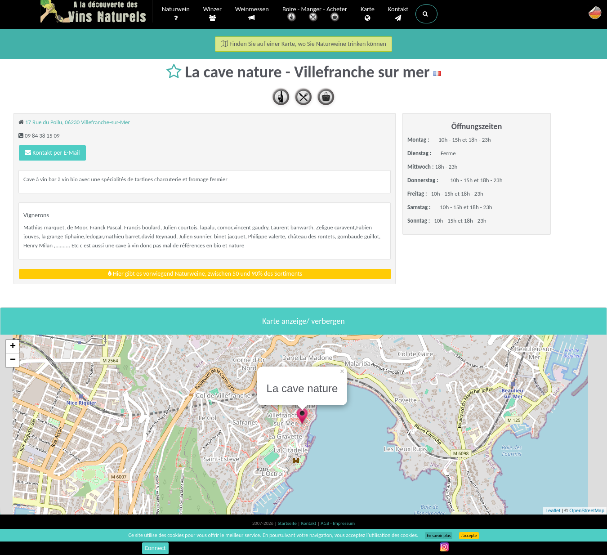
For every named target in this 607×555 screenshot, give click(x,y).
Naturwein (176, 14)
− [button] (13, 360)
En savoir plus (439, 535)
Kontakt (398, 14)
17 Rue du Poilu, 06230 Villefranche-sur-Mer (77, 122)
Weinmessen (252, 14)
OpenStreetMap (586, 510)
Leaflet (552, 510)
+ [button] (13, 347)
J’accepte (469, 535)
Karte (368, 14)
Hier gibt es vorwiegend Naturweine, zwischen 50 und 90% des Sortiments (205, 274)
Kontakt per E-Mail (52, 153)
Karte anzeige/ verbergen (303, 321)
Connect (155, 548)
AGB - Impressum (338, 523)
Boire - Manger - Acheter (314, 14)
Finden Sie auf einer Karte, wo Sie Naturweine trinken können (303, 44)
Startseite (288, 523)
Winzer (212, 14)
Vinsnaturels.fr (96, 12)
